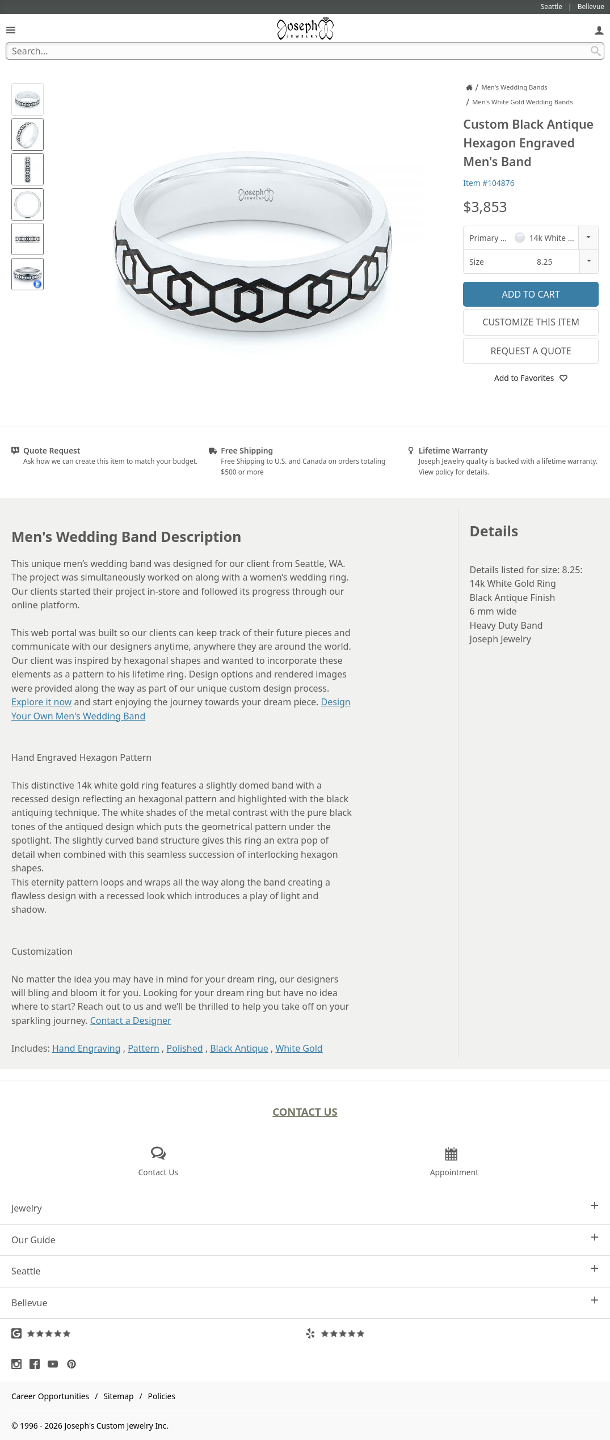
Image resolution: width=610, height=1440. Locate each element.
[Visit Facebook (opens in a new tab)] (37, 1364)
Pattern (143, 1048)
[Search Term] (305, 51)
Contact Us (305, 1111)
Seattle (305, 1270)
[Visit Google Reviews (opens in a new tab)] (158, 1333)
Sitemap (118, 1396)
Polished (185, 1048)
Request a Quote (531, 351)
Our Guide (305, 1239)
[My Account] (599, 30)
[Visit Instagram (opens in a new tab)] (19, 1364)
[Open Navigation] (11, 30)
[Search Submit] (595, 51)
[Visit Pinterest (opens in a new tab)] (74, 1364)
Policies (161, 1396)
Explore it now (41, 702)
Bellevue (305, 1302)
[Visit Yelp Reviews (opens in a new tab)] (452, 1333)
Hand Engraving (86, 1048)
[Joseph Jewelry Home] (469, 87)
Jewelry (305, 1207)
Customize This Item (530, 322)
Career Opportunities (50, 1396)
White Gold (298, 1048)
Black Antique (239, 1048)
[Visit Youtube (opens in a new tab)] (56, 1364)
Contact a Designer (130, 1020)
